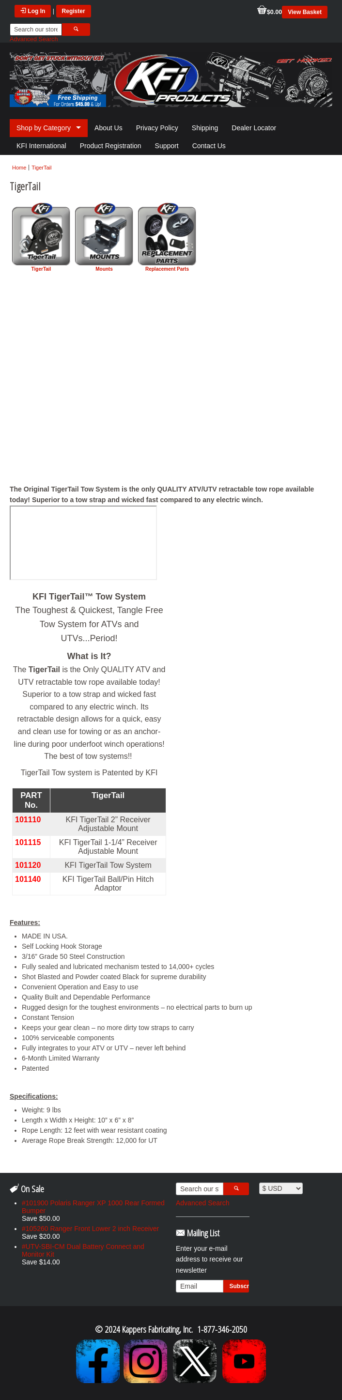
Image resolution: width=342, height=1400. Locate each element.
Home (19, 167)
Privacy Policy (157, 128)
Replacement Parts (167, 237)
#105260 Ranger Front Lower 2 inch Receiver (90, 1228)
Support (167, 146)
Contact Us (209, 146)
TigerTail (41, 167)
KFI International (41, 146)
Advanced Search (34, 39)
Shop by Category (43, 128)
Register (73, 11)
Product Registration (110, 146)
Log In (32, 11)
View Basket (305, 12)
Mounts (104, 237)
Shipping (205, 128)
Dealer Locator (254, 128)
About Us (108, 128)
